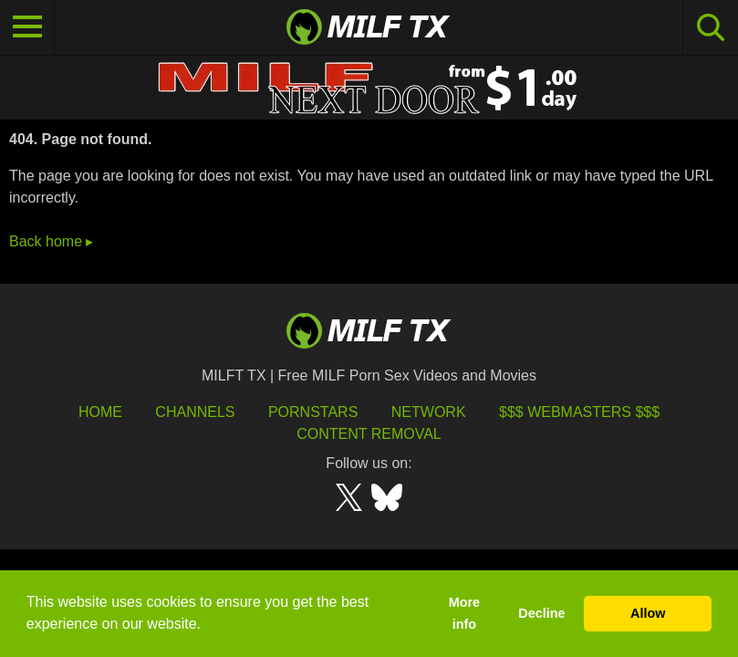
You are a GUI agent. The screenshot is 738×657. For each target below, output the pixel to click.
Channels (194, 412)
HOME (100, 412)
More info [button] (464, 613)
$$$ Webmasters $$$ (579, 412)
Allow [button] (647, 613)
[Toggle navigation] (27, 27)
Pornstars (313, 412)
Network (428, 412)
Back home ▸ (51, 241)
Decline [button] (541, 613)
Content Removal (369, 434)
